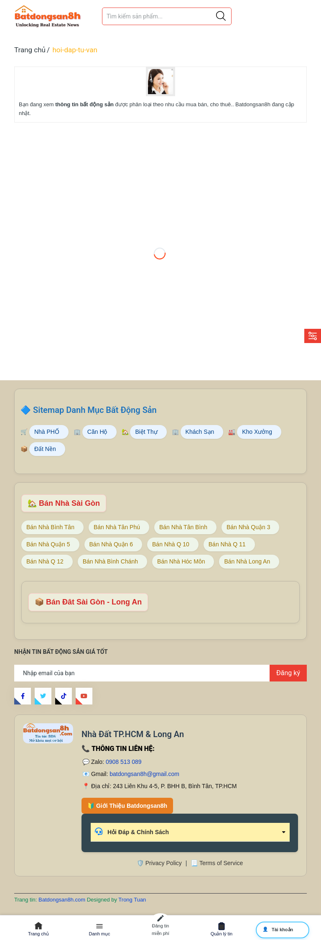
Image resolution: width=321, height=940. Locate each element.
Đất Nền (45, 449)
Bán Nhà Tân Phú (117, 527)
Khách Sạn (200, 431)
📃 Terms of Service (217, 863)
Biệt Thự (146, 431)
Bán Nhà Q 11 (227, 544)
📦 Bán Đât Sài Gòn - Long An (88, 602)
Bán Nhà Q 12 (45, 561)
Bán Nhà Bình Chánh (110, 561)
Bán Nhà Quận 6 (111, 544)
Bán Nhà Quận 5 (48, 544)
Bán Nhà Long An (247, 561)
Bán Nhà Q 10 (170, 544)
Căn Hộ (97, 431)
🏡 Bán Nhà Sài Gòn (64, 503)
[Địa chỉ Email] (160, 673)
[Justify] (221, 16)
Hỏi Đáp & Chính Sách (132, 831)
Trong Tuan (132, 899)
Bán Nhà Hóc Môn (181, 561)
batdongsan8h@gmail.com (144, 774)
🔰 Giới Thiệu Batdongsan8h (127, 805)
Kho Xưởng (257, 431)
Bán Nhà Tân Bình (183, 527)
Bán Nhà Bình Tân (50, 527)
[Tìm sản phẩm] (166, 16)
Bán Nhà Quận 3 (248, 527)
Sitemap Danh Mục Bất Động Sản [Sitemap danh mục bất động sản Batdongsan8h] (95, 410)
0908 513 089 (124, 761)
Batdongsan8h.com (62, 899)
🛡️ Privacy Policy (159, 863)
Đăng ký (288, 673)
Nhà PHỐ (46, 431)
